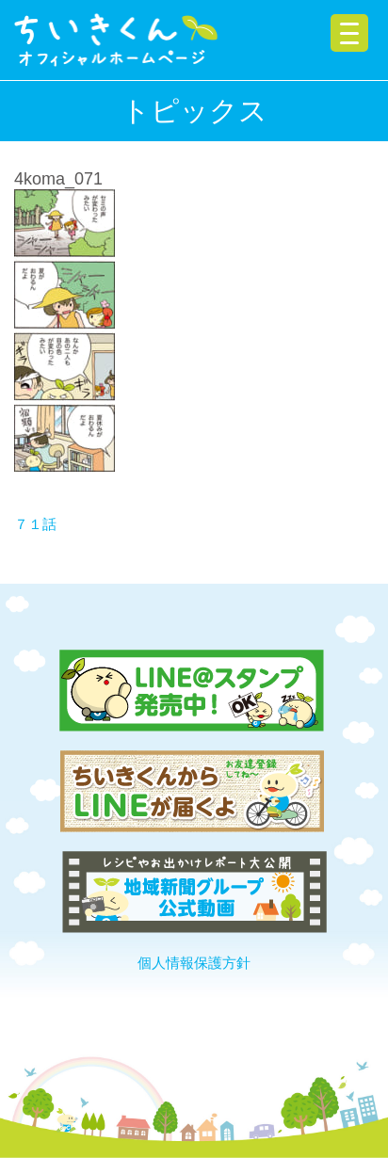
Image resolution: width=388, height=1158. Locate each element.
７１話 (35, 524)
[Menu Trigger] (349, 33)
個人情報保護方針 (194, 963)
